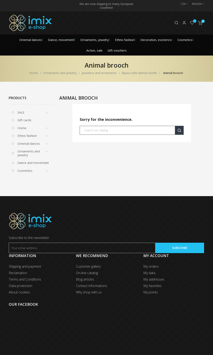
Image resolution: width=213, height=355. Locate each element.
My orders (151, 266)
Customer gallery (88, 266)
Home (21, 128)
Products (17, 98)
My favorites (152, 285)
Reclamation (18, 273)
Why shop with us (89, 292)
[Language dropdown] (196, 4)
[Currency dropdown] (182, 4)
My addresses (153, 279)
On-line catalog (87, 273)
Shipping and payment (25, 266)
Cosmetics (24, 170)
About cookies (19, 292)
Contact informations (91, 285)
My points (150, 292)
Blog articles (85, 279)
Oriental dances (28, 143)
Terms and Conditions (25, 279)
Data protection (20, 285)
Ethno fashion (27, 136)
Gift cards (24, 120)
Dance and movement (33, 163)
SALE (21, 112)
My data (149, 273)
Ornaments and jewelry (28, 153)
